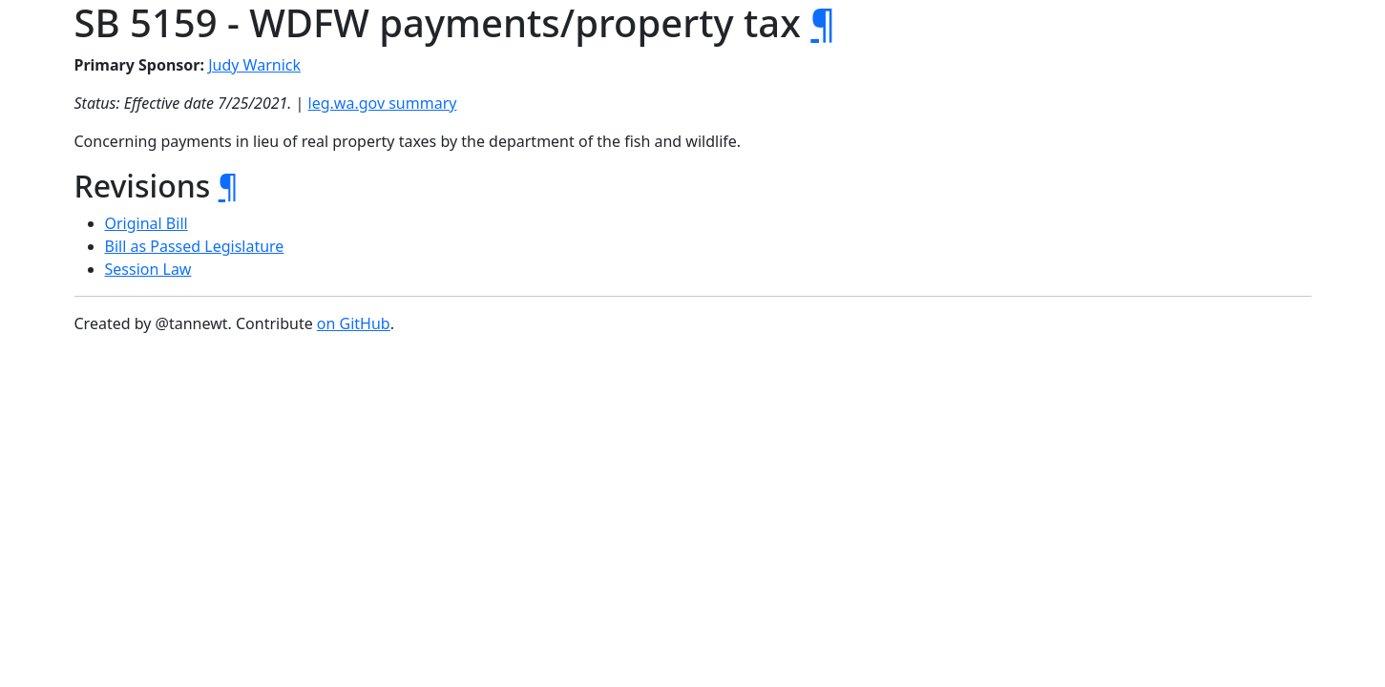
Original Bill (146, 223)
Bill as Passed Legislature (194, 246)
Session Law (148, 269)
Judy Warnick (254, 64)
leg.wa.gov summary (382, 103)
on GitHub (353, 323)
